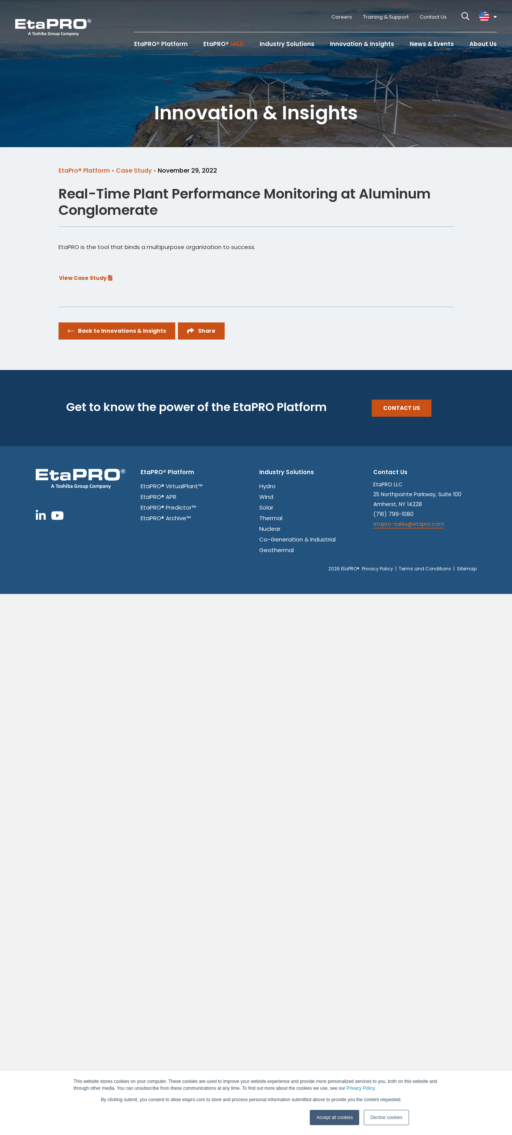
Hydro (267, 486)
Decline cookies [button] (386, 1117)
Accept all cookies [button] (334, 1117)
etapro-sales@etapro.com (408, 524)
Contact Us (433, 17)
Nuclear (270, 529)
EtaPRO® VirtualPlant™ (172, 486)
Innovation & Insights (362, 44)
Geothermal (276, 550)
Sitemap (467, 568)
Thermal (270, 518)
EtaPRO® (223, 44)
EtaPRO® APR (158, 497)
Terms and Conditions (425, 568)
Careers (341, 17)
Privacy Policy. (361, 1088)
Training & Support (386, 17)
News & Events (432, 44)
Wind (266, 497)
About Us (483, 44)
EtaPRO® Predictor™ (168, 508)
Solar (266, 508)
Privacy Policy (377, 568)
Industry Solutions (287, 44)
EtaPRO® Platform (161, 44)
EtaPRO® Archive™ (166, 518)
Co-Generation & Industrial (297, 540)
